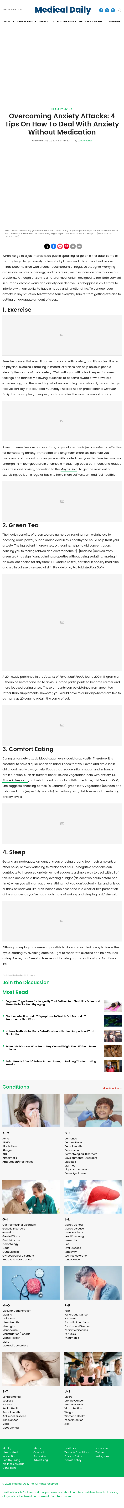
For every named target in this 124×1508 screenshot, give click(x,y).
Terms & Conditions (77, 1452)
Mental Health (11, 1338)
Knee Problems (74, 1232)
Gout (5, 1248)
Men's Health (10, 1322)
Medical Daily (63, 10)
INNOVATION (46, 21)
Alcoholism (9, 1146)
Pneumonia (71, 1338)
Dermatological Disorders (80, 1154)
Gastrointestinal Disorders (19, 1225)
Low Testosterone (75, 1256)
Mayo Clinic (69, 469)
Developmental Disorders (80, 1158)
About (37, 1448)
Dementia (70, 1138)
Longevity (70, 1252)
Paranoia (70, 1318)
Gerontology (10, 1244)
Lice (66, 1244)
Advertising (40, 1460)
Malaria (7, 1314)
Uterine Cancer (74, 1400)
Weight (68, 1412)
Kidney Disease (74, 1228)
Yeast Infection (73, 1420)
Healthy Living (62, 109)
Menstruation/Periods (16, 1334)
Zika (67, 1424)
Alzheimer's (9, 1158)
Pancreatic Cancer (76, 1314)
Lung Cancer (72, 1259)
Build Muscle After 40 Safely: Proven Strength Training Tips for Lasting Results (51, 1063)
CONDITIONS (112, 21)
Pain (67, 1311)
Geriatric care (11, 1240)
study (15, 677)
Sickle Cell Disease (14, 1416)
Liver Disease (72, 1248)
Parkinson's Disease (76, 1326)
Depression (71, 1150)
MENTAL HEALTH (26, 21)
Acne (5, 1138)
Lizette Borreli (85, 140)
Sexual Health (11, 1412)
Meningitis (9, 1326)
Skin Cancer (10, 1420)
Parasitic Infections (76, 1322)
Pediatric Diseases (76, 1330)
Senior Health (11, 1408)
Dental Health (73, 1146)
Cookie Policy (72, 1460)
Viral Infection (73, 1408)
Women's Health (74, 1416)
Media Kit (70, 1448)
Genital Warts (11, 1236)
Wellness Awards (91, 21)
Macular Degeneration (16, 1311)
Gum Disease (11, 1252)
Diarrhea (70, 1165)
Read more (64, 1496)
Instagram (102, 1456)
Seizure (7, 1404)
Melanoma (9, 1318)
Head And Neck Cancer (17, 1259)
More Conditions (112, 1088)
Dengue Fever (73, 1142)
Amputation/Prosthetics (17, 1162)
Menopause (10, 1330)
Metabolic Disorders (15, 1345)
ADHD (6, 1142)
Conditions (15, 1087)
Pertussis (70, 1334)
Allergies (7, 1150)
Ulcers (68, 1397)
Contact (38, 1452)
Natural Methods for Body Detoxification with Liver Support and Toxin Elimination (50, 1032)
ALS (4, 1154)
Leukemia (70, 1240)
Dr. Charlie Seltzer (64, 562)
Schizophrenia (11, 1397)
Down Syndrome (75, 1173)
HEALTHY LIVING (67, 21)
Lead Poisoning (74, 1236)
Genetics (8, 1232)
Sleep (6, 1424)
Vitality (6, 1448)
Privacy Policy (73, 1456)
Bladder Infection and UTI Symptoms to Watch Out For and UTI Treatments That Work (46, 1017)
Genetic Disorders (13, 1228)
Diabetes (70, 1162)
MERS (5, 1342)
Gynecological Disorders (18, 1256)
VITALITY (9, 21)
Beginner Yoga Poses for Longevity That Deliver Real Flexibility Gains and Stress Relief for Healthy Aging (53, 1002)
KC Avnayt (53, 389)
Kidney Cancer (73, 1225)
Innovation (9, 1456)
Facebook (101, 1448)
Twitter (99, 1452)
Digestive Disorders (76, 1169)
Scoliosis (7, 1400)
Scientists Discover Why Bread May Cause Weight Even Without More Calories (51, 1048)
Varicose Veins (73, 1404)
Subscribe (39, 1456)
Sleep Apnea (10, 1428)
